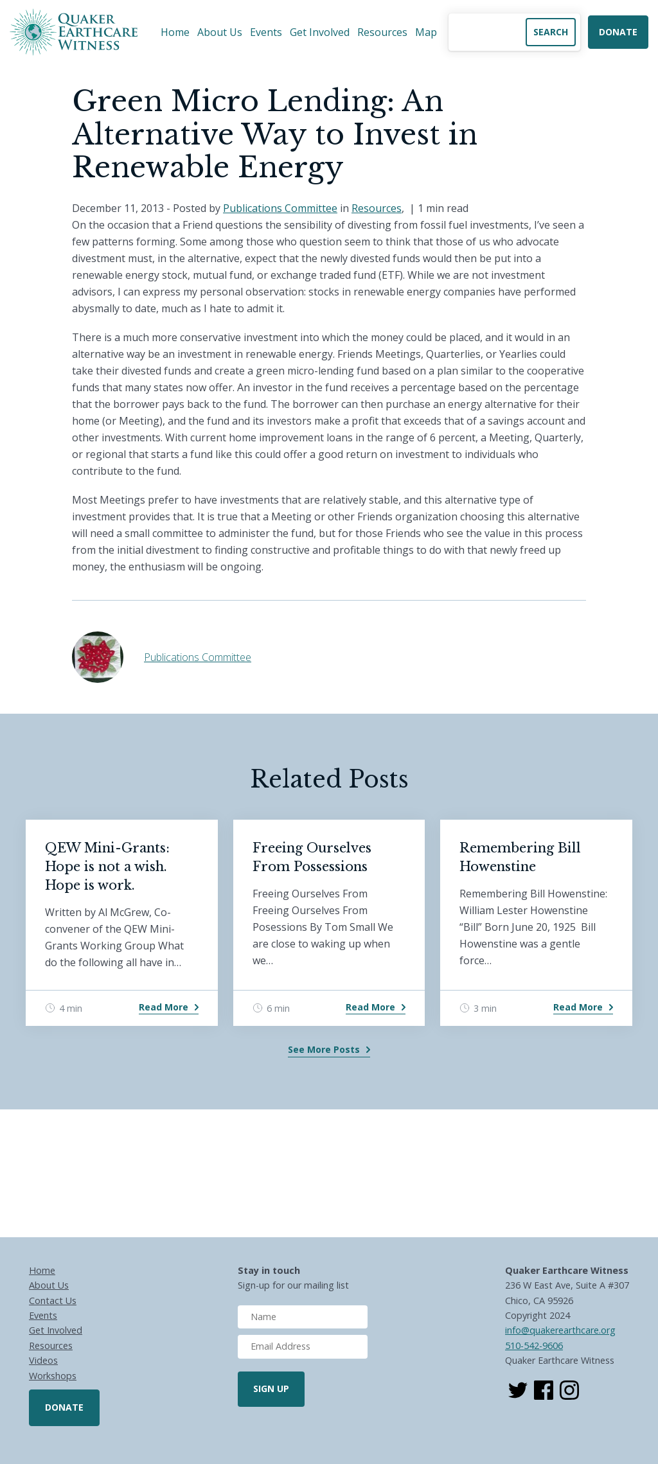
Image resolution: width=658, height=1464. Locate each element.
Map (426, 32)
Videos (43, 1360)
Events (266, 32)
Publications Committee (280, 208)
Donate (618, 32)
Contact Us (52, 1300)
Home (175, 32)
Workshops (52, 1376)
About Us (219, 32)
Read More (163, 1007)
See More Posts (324, 1049)
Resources (382, 32)
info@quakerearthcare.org (560, 1330)
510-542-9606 (534, 1345)
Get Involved (320, 32)
